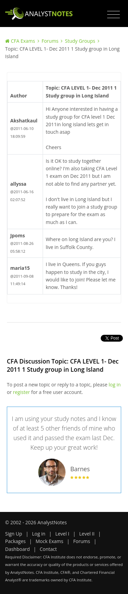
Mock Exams (49, 541)
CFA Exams (23, 41)
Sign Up (13, 533)
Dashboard (17, 549)
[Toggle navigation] (113, 14)
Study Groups (80, 41)
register (21, 392)
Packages (15, 541)
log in (114, 384)
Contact (48, 549)
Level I (62, 533)
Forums (50, 41)
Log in (38, 533)
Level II (87, 533)
